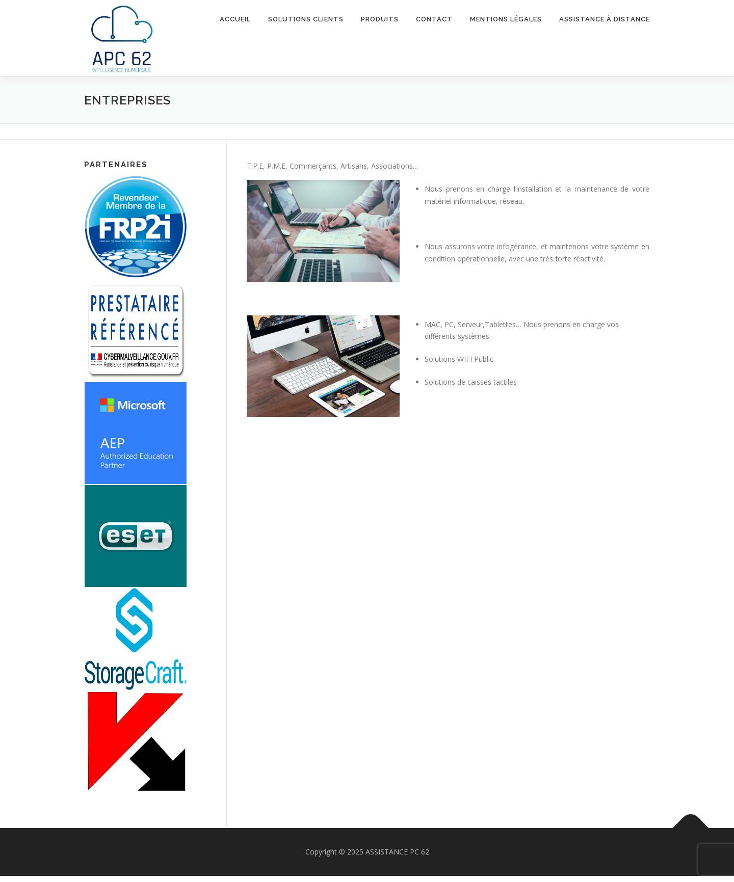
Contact (434, 19)
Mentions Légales (506, 19)
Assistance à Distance (604, 19)
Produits (380, 19)
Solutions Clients (306, 19)
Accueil (235, 19)
